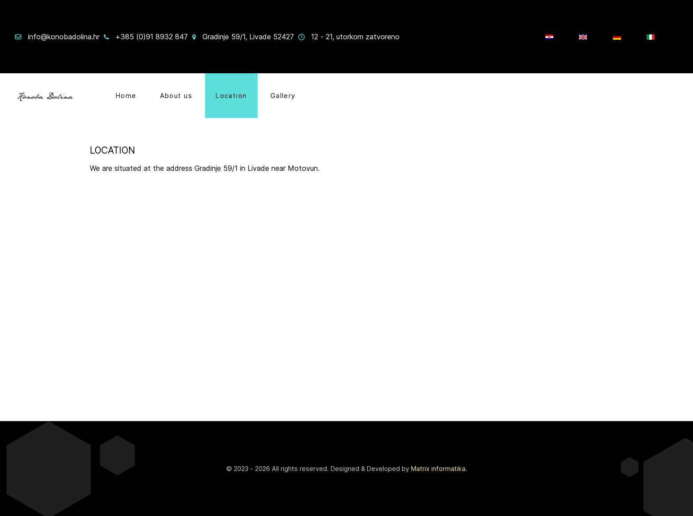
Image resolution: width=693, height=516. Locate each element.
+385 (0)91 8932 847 (151, 36)
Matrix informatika (438, 468)
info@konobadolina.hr (63, 36)
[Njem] (618, 36)
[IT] (651, 36)
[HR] (550, 36)
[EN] (584, 36)
